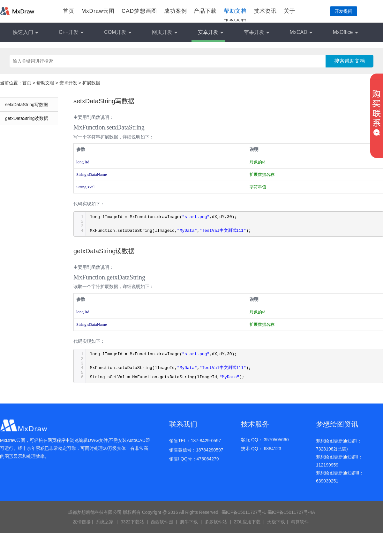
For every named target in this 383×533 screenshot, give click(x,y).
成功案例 (175, 11)
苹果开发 (257, 32)
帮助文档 (235, 11)
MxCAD (301, 32)
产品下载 (205, 11)
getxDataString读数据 (26, 118)
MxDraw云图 (98, 11)
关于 (289, 11)
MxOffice (345, 32)
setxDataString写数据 (26, 104)
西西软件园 (162, 521)
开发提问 (343, 11)
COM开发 (117, 32)
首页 (68, 11)
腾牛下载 (189, 521)
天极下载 (276, 521)
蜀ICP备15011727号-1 (244, 512)
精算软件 (300, 521)
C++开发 (71, 32)
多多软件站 (216, 521)
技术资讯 (265, 11)
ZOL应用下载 (247, 521)
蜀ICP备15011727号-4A (291, 512)
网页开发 (165, 32)
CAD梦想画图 (139, 11)
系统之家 (105, 521)
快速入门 (26, 32)
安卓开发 (211, 32)
